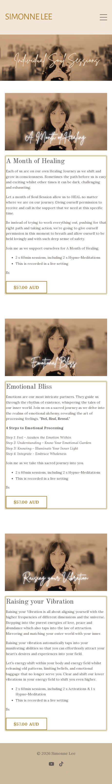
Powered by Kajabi (56, 771)
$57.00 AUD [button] (26, 287)
